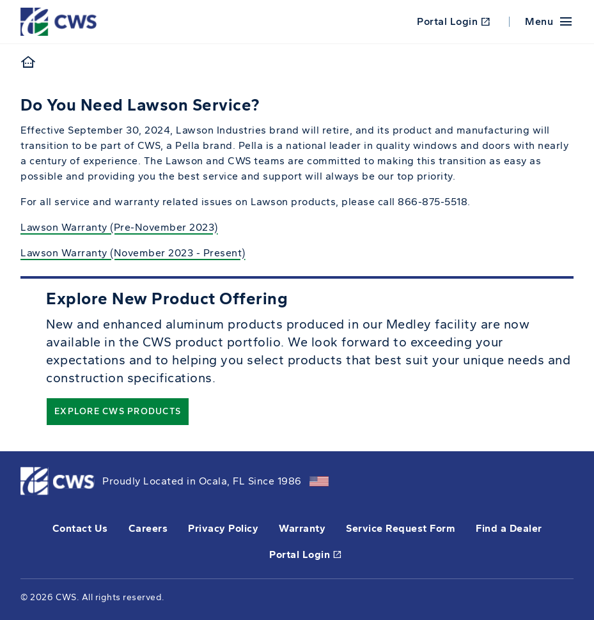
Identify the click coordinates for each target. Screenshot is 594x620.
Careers (148, 528)
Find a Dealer (509, 528)
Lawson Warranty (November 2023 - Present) (133, 253)
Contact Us (80, 528)
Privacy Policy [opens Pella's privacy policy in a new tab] (223, 528)
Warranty (302, 528)
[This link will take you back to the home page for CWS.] (60, 21)
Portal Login (453, 21)
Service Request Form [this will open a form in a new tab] (400, 528)
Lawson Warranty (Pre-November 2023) (119, 227)
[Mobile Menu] (549, 21)
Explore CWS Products (117, 411)
